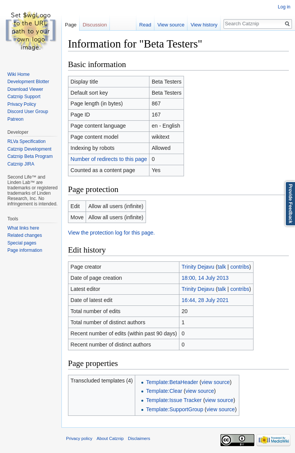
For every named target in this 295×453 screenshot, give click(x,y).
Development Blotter (28, 81)
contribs (239, 267)
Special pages (21, 243)
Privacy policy (79, 438)
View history (204, 25)
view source (215, 382)
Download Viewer (25, 89)
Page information (24, 250)
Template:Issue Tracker (174, 400)
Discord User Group (27, 111)
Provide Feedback (290, 203)
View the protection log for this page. (111, 233)
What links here (23, 228)
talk (221, 267)
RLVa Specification (26, 141)
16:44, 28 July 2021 (205, 300)
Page (70, 25)
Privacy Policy (21, 104)
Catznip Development (29, 149)
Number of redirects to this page (109, 159)
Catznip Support (23, 96)
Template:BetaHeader (172, 382)
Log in (284, 7)
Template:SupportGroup (174, 409)
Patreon (15, 119)
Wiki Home (18, 74)
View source (171, 25)
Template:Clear (164, 391)
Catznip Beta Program (30, 156)
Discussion (95, 25)
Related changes (24, 235)
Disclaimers (139, 438)
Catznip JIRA (20, 164)
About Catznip (110, 438)
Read (145, 25)
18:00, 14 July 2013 (205, 278)
